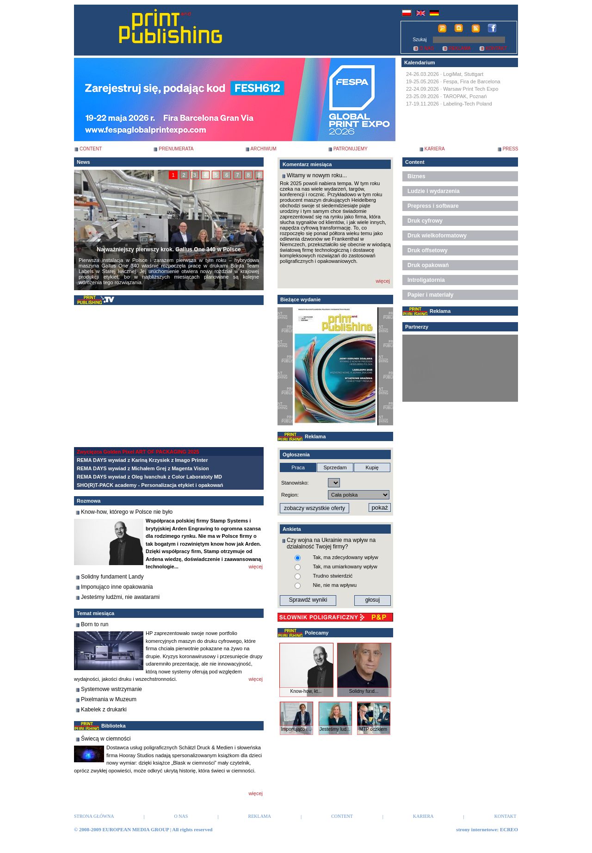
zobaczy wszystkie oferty (314, 508)
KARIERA (435, 148)
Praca (298, 467)
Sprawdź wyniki (308, 600)
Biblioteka (113, 725)
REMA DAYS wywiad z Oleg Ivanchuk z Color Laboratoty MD (149, 476)
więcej (255, 566)
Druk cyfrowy (425, 221)
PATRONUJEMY (350, 148)
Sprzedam (334, 467)
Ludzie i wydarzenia (433, 191)
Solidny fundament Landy (112, 576)
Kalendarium (419, 62)
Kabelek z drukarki (104, 709)
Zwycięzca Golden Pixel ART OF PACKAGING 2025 (138, 452)
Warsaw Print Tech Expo (470, 89)
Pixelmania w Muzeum (108, 699)
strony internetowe (476, 829)
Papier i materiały (430, 295)
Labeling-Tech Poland (467, 103)
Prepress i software (433, 206)
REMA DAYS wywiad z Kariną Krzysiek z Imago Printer (142, 460)
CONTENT (91, 148)
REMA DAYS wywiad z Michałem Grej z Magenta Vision (143, 468)
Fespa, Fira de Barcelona (471, 81)
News (83, 162)
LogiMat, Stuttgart (463, 74)
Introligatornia (426, 280)
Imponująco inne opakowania (117, 587)
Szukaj (419, 39)
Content (415, 162)
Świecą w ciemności (105, 738)
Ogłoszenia (296, 454)
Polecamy (316, 632)
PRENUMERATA (176, 148)
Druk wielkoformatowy (437, 235)
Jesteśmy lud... (335, 729)
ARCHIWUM (264, 148)
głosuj (372, 600)
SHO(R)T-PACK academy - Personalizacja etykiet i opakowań (150, 485)
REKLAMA (460, 48)
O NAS (426, 48)
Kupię (371, 467)
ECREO (509, 829)
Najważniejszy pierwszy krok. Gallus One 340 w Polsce (168, 249)
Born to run (94, 624)
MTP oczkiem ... (373, 732)
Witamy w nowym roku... (317, 175)
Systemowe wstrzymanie (111, 689)
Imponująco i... (296, 729)
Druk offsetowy (427, 250)
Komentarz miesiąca (307, 164)
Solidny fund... (363, 691)
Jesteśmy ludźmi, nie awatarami (120, 597)
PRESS (510, 148)
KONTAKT (496, 48)
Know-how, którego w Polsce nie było (127, 512)
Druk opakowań (428, 265)
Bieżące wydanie (300, 299)
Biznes (416, 176)
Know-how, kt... (306, 691)
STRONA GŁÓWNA (94, 816)
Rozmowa (88, 501)
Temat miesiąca (95, 613)
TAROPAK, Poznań (465, 96)
